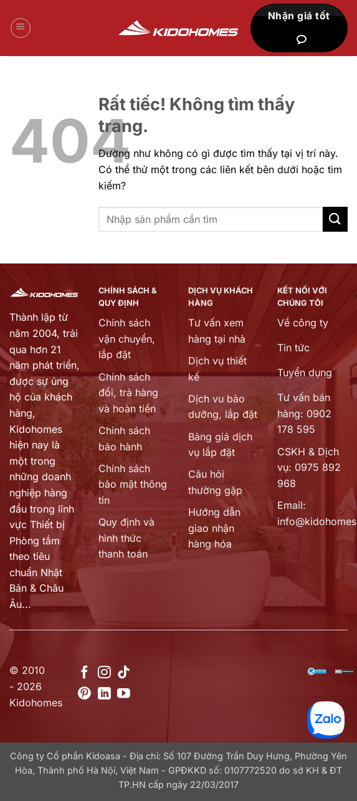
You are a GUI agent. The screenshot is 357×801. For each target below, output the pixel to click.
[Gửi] (335, 219)
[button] (21, 28)
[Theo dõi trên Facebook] (84, 673)
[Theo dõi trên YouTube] (123, 694)
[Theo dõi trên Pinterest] (84, 694)
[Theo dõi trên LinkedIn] (104, 694)
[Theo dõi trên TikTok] (123, 673)
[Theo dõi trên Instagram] (104, 673)
